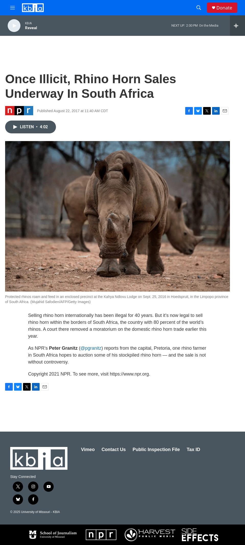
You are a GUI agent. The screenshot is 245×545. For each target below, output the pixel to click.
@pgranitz (90, 348)
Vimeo (88, 449)
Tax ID (193, 449)
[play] (14, 26)
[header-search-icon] (199, 7)
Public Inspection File (156, 449)
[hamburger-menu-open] (12, 8)
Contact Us (113, 449)
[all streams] (237, 25)
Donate (224, 7)
